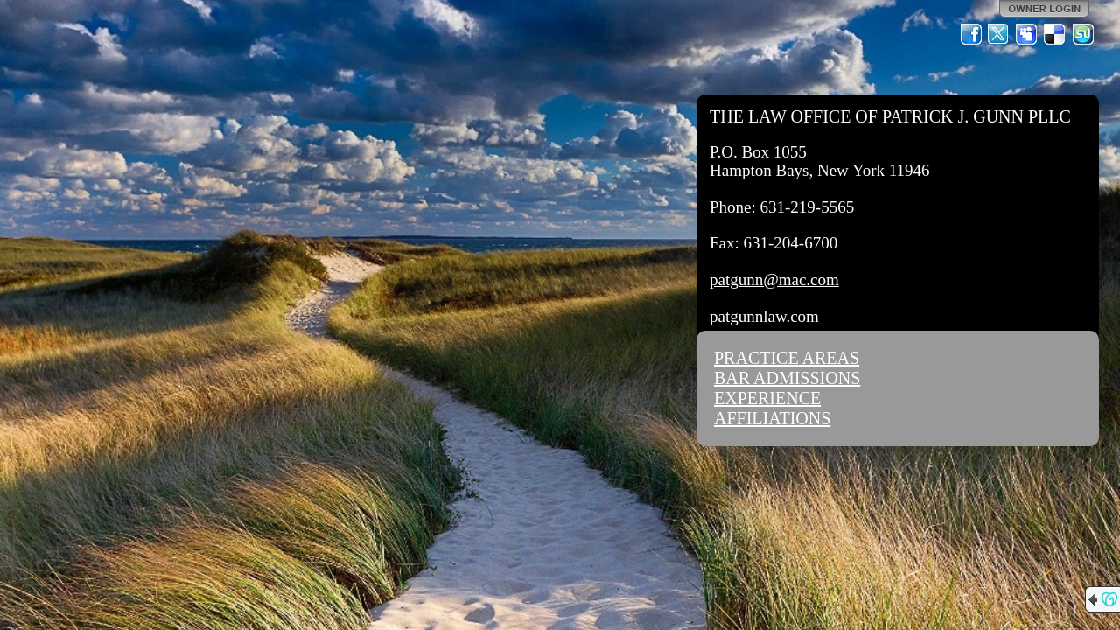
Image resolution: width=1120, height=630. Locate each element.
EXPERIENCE (767, 398)
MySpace (1027, 34)
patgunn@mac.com (774, 279)
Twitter (999, 34)
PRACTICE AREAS (786, 358)
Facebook (971, 34)
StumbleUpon (1083, 34)
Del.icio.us (1055, 34)
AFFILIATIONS (772, 418)
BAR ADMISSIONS (787, 378)
